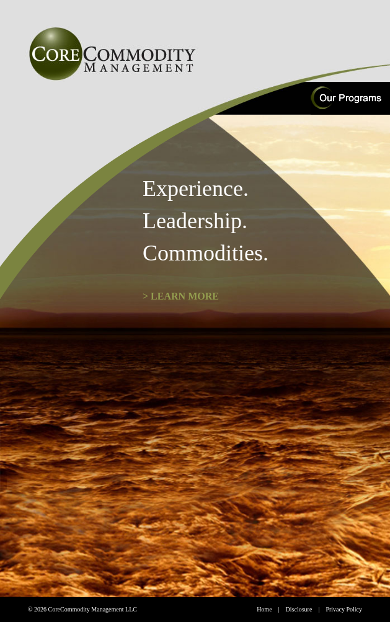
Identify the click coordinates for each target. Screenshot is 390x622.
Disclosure (299, 609)
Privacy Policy (344, 609)
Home (264, 609)
